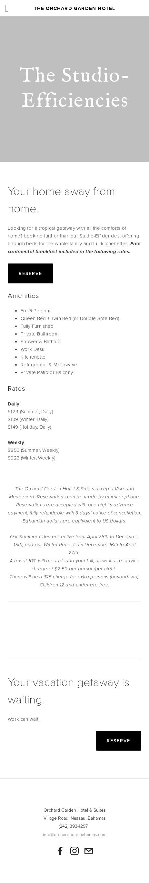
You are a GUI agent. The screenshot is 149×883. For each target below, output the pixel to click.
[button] (24, 631)
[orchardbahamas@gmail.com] (88, 850)
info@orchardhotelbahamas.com (74, 834)
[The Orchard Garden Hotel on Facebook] (60, 850)
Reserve (30, 273)
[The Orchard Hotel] (74, 850)
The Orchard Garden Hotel (74, 8)
